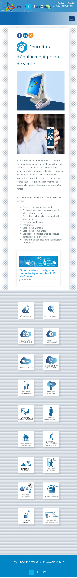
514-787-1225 (64, 6)
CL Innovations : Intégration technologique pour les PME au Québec (37, 273)
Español (71, 3)
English (61, 3)
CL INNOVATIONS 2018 (52, 562)
